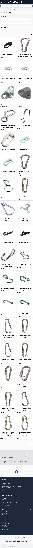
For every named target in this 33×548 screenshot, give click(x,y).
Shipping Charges (5, 501)
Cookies (3, 514)
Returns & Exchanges (6, 504)
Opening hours (5, 513)
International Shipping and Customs (9, 502)
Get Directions (5, 531)
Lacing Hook (25, 102)
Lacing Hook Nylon (8, 242)
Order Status (4, 499)
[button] (16, 16)
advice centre (9, 459)
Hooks (10, 12)
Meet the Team (5, 484)
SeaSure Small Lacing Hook (8, 102)
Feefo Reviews (5, 489)
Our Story (4, 481)
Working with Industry (6, 487)
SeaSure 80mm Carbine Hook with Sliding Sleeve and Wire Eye (24, 385)
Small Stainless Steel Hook (8, 288)
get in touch (14, 461)
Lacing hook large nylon (25, 242)
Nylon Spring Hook (8, 54)
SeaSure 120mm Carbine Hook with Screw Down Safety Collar (24, 434)
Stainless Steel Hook (24, 125)
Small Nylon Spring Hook (8, 149)
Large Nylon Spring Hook (8, 171)
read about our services (17, 459)
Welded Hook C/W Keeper (25, 264)
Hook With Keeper (8, 312)
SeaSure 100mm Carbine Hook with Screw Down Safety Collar (8, 434)
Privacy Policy (5, 511)
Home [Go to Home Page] (1, 12)
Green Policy (4, 490)
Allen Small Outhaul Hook (8, 195)
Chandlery (6, 12)
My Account (4, 498)
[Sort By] (26, 35)
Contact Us (4, 491)
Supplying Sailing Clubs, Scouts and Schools (11, 486)
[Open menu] (1, 2)
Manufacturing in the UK (7, 483)
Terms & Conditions (6, 516)
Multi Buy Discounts (6, 505)
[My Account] (29, 2)
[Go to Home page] (14, 2)
